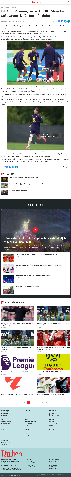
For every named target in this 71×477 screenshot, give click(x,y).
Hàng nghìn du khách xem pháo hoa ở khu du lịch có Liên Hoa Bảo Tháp (34, 240)
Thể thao (13, 7)
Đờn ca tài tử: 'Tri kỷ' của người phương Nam (28, 286)
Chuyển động (5, 411)
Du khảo (51, 419)
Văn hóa (3, 432)
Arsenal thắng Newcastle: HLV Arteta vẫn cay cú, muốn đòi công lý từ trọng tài (17, 324)
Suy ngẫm (28, 411)
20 (42, 403)
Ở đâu (26, 419)
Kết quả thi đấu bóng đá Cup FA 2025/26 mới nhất (50, 394)
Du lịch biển (52, 411)
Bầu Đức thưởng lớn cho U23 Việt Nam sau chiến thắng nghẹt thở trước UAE (36, 254)
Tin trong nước (5, 413)
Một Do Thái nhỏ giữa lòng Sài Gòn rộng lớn (20, 190)
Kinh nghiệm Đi (29, 432)
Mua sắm (51, 430)
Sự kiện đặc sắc (5, 444)
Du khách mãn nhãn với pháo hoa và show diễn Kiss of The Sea (33, 275)
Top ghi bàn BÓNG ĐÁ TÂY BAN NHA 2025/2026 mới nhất (17, 394)
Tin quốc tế (4, 415)
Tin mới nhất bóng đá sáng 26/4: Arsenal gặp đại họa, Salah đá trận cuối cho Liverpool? (53, 348)
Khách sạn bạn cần (30, 425)
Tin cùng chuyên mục (13, 302)
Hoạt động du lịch (6, 442)
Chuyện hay (5, 440)
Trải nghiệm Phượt (54, 423)
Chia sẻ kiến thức (29, 436)
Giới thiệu (4, 475)
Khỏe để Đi (28, 434)
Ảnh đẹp (51, 425)
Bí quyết (27, 430)
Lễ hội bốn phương (54, 415)
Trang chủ (3, 7)
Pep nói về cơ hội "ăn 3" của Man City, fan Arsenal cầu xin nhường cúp (17, 348)
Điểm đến (51, 421)
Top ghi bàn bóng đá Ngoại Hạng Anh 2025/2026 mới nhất (17, 372)
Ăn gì (2, 419)
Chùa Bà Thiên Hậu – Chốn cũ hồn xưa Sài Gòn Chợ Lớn (23, 177)
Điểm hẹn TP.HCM (53, 413)
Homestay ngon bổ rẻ (30, 421)
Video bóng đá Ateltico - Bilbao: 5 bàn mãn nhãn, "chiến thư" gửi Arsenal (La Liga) (53, 324)
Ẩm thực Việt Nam (6, 421)
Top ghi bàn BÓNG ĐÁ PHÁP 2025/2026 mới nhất (50, 372)
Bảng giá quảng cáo (14, 475)
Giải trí (8, 7)
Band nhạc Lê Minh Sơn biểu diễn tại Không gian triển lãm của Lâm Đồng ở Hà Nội (38, 265)
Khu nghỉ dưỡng (29, 423)
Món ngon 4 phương (6, 423)
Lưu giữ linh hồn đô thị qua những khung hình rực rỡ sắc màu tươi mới (27, 184)
